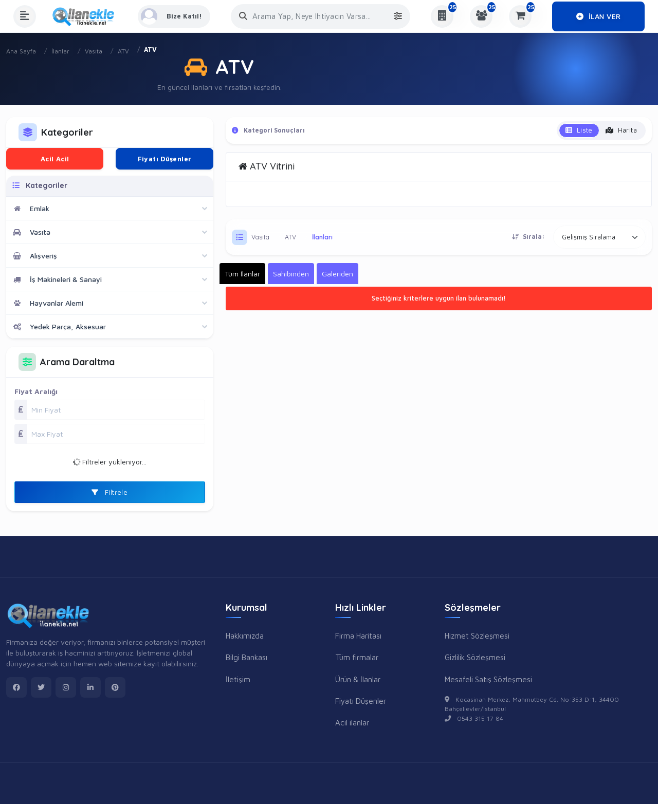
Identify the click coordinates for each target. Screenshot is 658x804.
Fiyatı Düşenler (165, 159)
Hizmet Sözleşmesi (477, 635)
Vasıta (93, 51)
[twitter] (41, 687)
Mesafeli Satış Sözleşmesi (488, 679)
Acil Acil (55, 159)
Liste (579, 130)
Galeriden (337, 273)
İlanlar (60, 51)
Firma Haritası (358, 635)
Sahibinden (291, 273)
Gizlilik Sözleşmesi (475, 657)
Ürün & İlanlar (357, 679)
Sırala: (528, 236)
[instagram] (66, 687)
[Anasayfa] (86, 16)
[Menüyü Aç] (24, 16)
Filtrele (109, 492)
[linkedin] (90, 687)
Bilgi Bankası (246, 657)
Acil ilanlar (352, 722)
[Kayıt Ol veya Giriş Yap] (174, 16)
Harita (621, 130)
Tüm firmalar (356, 657)
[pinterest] (115, 687)
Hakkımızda (245, 635)
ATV (123, 51)
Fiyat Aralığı (36, 391)
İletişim (238, 679)
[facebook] (16, 687)
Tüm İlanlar (242, 273)
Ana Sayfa (21, 51)
